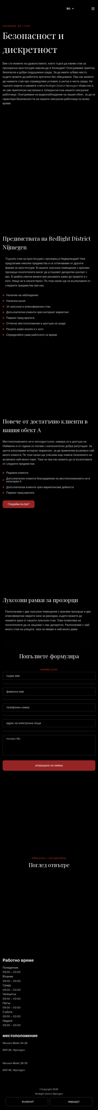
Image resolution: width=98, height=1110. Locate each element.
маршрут (74, 1102)
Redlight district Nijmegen (49, 1094)
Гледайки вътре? (18, 504)
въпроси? (28, 1102)
